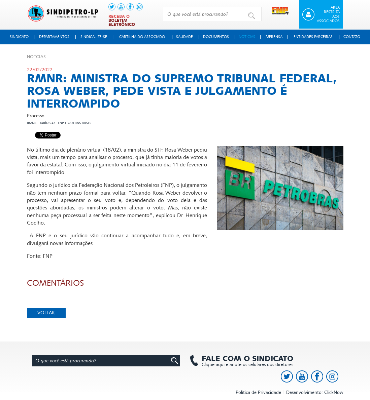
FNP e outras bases (74, 123)
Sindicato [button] (19, 37)
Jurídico (47, 123)
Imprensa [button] (273, 37)
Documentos (216, 37)
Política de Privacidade (258, 392)
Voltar (46, 313)
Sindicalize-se (93, 37)
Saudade (184, 37)
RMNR (31, 123)
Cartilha (142, 37)
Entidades (313, 37)
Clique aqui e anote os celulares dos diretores (244, 361)
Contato (351, 37)
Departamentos (54, 37)
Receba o (121, 20)
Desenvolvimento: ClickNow (314, 392)
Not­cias (36, 56)
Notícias (247, 37)
